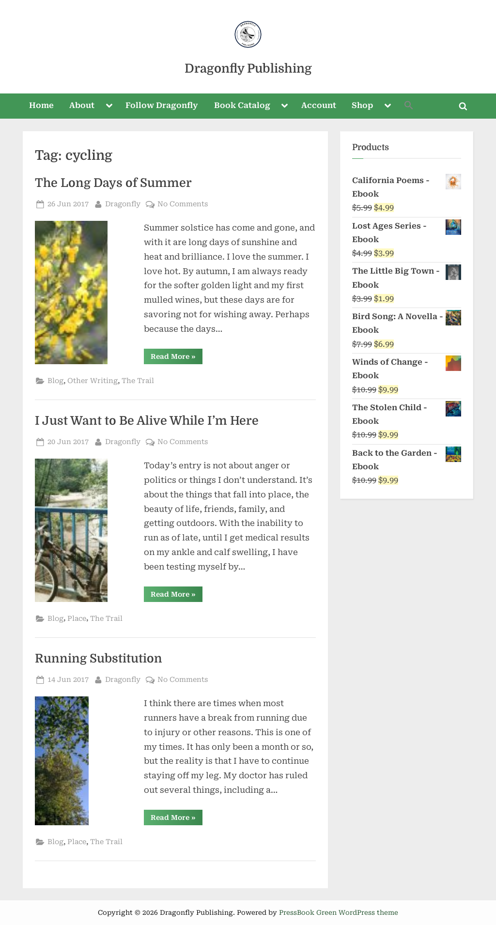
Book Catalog (242, 105)
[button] (409, 106)
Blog (55, 381)
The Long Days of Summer (113, 183)
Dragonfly (122, 203)
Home (41, 105)
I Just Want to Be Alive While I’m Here (147, 421)
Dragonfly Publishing (248, 69)
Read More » (176, 358)
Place (76, 619)
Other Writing (92, 381)
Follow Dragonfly (161, 105)
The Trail (138, 381)
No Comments (182, 204)
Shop (362, 105)
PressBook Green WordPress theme (338, 912)
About (81, 105)
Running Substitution (98, 658)
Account (318, 105)
